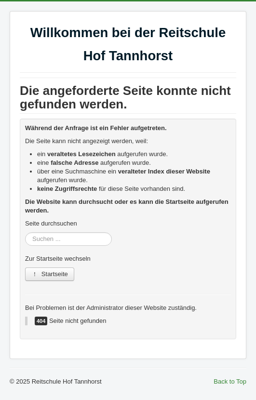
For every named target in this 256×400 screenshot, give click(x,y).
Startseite (49, 274)
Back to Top (230, 381)
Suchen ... (25, 232)
